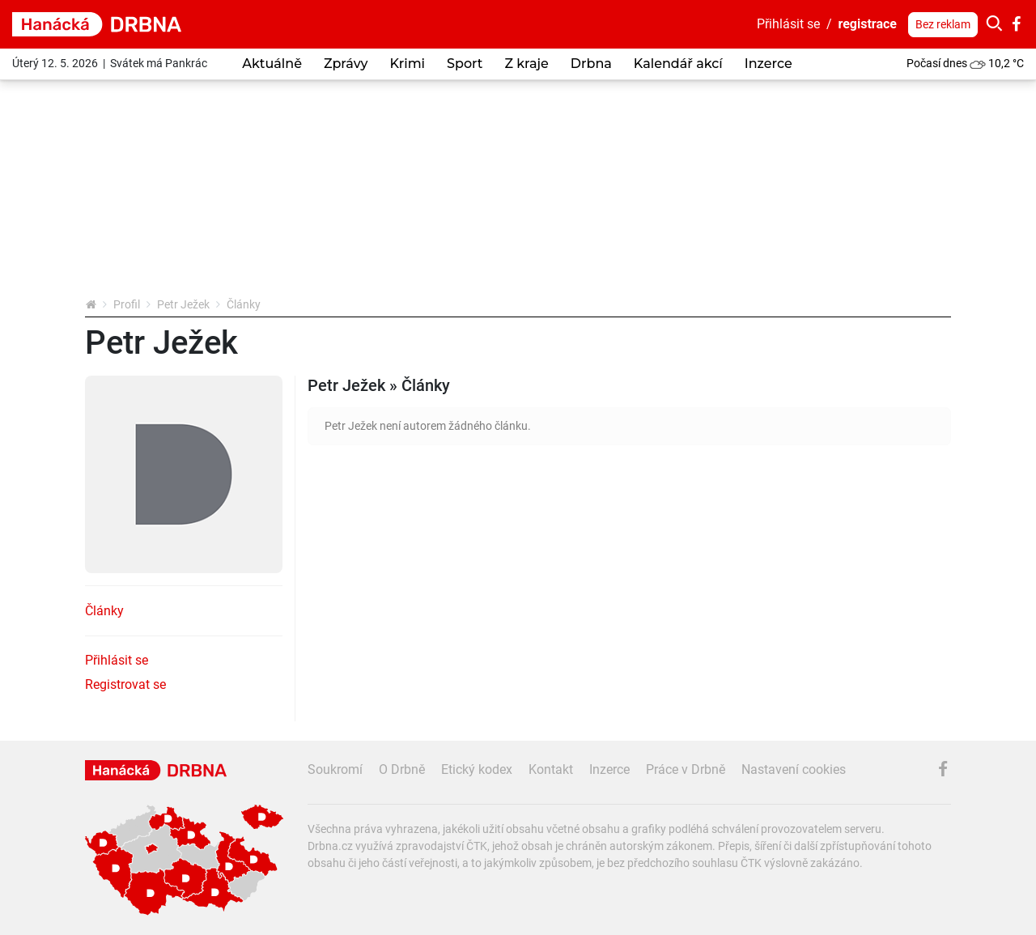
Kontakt (551, 769)
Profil (126, 304)
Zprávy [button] (345, 63)
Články (104, 610)
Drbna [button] (591, 63)
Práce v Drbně (685, 769)
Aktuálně (272, 63)
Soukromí (335, 769)
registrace (868, 24)
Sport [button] (464, 63)
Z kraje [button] (526, 63)
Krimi (407, 63)
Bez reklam (942, 24)
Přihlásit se (788, 24)
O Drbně (402, 769)
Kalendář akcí (678, 63)
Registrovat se (125, 684)
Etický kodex (476, 769)
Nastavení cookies (793, 769)
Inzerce (768, 63)
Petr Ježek (183, 304)
